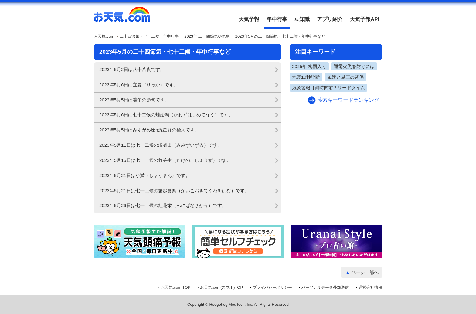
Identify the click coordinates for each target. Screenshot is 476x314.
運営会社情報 (370, 287)
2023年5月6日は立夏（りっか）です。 (138, 84)
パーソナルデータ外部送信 (325, 287)
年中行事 (277, 19)
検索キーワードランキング (348, 100)
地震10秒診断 (306, 77)
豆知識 (302, 19)
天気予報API (364, 19)
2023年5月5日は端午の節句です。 (134, 99)
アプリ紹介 (330, 19)
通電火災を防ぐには (354, 66)
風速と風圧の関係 (345, 77)
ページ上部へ (365, 272)
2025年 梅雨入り (309, 66)
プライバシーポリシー (272, 287)
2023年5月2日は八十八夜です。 (132, 69)
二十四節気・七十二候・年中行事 (149, 36)
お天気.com (122, 18)
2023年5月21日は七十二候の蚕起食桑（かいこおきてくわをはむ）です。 (174, 190)
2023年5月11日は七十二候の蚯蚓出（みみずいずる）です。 (160, 145)
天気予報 (249, 19)
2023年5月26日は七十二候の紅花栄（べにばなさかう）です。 (162, 205)
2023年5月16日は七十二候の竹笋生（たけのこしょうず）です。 (165, 160)
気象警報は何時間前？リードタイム (328, 87)
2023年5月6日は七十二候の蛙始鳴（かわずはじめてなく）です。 (166, 114)
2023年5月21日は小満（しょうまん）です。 (144, 175)
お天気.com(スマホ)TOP (221, 287)
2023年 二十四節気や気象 (207, 36)
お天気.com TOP (175, 287)
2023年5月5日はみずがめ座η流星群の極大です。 (149, 129)
